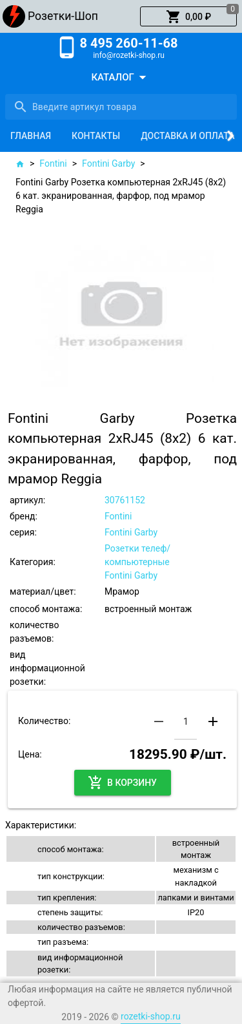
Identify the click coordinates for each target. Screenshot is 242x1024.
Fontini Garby (108, 163)
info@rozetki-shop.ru (129, 55)
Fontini (52, 163)
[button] (188, 16)
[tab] (30, 136)
